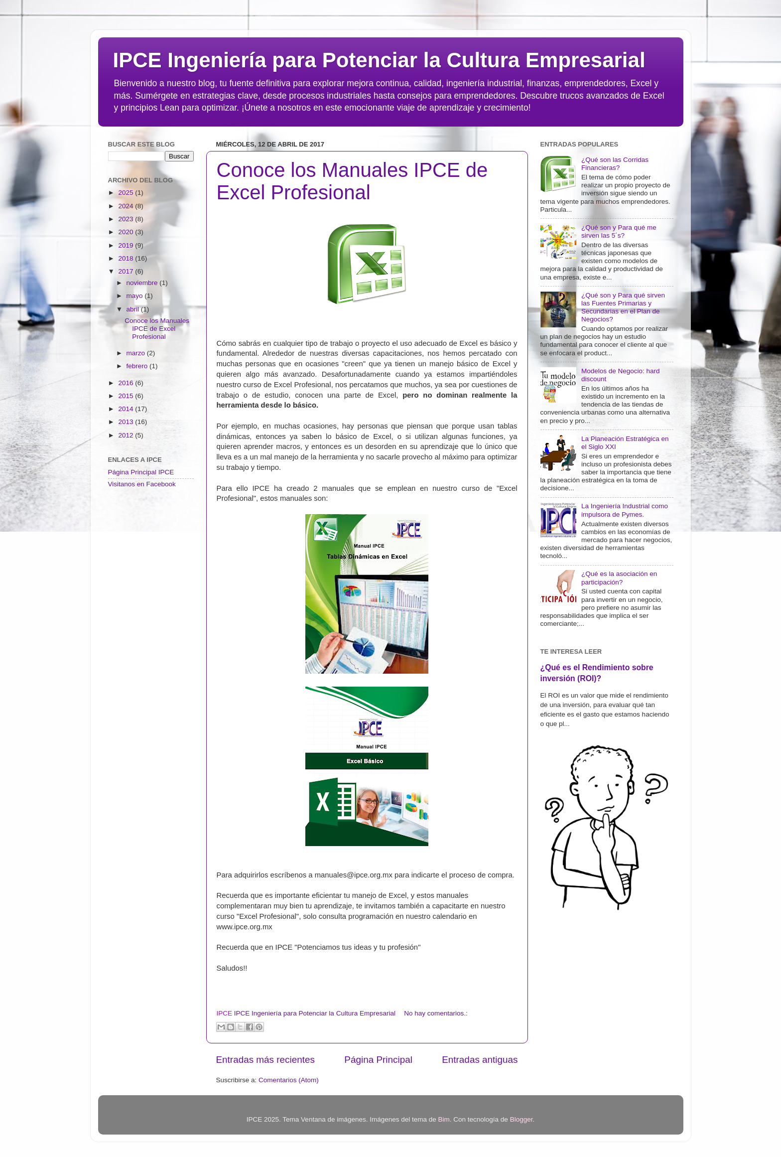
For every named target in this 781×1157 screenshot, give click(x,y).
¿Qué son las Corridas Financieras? (615, 163)
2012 (126, 435)
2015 (126, 396)
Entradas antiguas (480, 1059)
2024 (126, 206)
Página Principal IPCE (141, 472)
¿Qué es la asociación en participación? (619, 577)
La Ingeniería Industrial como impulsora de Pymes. (624, 510)
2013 (126, 422)
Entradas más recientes (265, 1059)
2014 (126, 409)
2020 (126, 232)
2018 (126, 258)
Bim (444, 1119)
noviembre (143, 283)
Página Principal (378, 1059)
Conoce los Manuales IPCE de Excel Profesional (352, 181)
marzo (137, 353)
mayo (136, 295)
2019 (126, 245)
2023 (126, 219)
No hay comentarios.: (436, 1013)
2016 (126, 383)
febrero (138, 366)
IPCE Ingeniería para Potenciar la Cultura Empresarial (379, 60)
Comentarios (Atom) (289, 1080)
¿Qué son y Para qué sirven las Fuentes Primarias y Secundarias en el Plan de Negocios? (623, 307)
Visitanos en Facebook (142, 484)
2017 (126, 271)
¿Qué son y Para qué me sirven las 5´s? (618, 231)
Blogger (521, 1119)
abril (134, 309)
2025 (126, 192)
